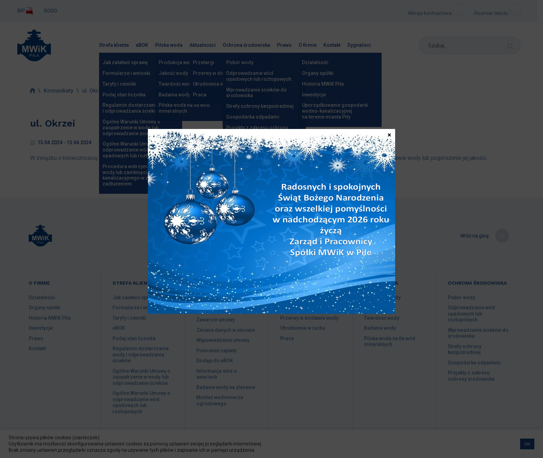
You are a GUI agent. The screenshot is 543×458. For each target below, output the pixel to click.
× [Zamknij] (389, 134)
